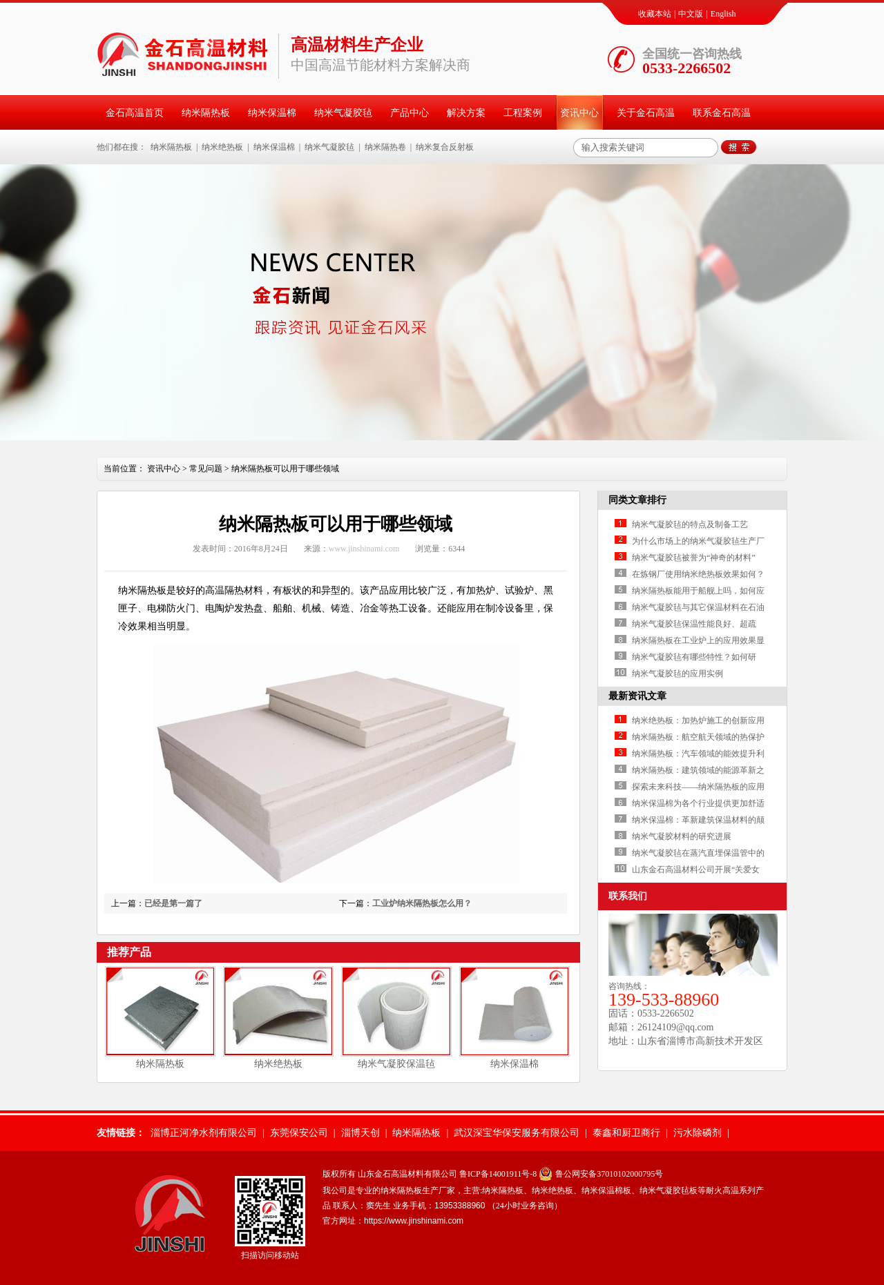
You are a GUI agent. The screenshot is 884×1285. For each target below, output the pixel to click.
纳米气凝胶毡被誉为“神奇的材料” (694, 557)
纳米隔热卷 (385, 147)
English (723, 14)
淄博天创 (360, 1133)
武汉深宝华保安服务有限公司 (516, 1133)
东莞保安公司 (299, 1133)
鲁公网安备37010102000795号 (609, 1174)
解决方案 (466, 113)
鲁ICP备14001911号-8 (498, 1174)
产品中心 (409, 113)
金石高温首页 (135, 113)
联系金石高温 (722, 113)
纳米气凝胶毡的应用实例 (677, 673)
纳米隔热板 (206, 113)
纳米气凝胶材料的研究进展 (681, 836)
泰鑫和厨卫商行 (626, 1133)
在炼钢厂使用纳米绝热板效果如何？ (698, 574)
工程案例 (522, 113)
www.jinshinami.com (364, 548)
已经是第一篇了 (173, 903)
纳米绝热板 (222, 147)
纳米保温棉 (272, 113)
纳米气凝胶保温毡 (396, 1064)
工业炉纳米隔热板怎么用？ (422, 903)
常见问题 (205, 468)
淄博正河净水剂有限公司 (204, 1133)
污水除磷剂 (697, 1133)
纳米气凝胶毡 (343, 113)
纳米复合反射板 (445, 147)
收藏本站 (654, 14)
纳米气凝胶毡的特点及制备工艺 (690, 524)
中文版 (690, 14)
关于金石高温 (646, 113)
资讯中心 (579, 113)
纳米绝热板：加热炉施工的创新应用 (698, 720)
